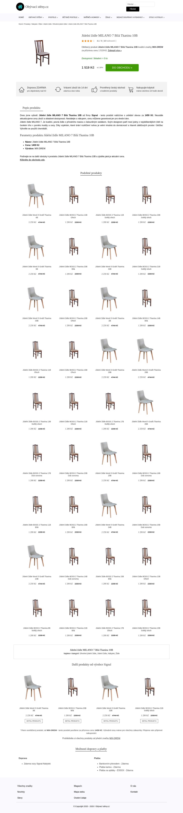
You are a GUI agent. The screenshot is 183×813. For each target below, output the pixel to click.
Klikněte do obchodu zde (32, 160)
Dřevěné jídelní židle (60, 24)
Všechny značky (25, 786)
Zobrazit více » (115, 50)
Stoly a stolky (156, 17)
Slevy (20, 798)
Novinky (21, 792)
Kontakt (134, 792)
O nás (133, 786)
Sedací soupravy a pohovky (130, 17)
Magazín (78, 786)
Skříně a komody (91, 17)
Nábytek (34, 24)
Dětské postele (69, 17)
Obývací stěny (35, 17)
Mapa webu (79, 792)
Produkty (27, 24)
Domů (21, 17)
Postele (52, 17)
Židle (107, 17)
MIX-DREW (157, 47)
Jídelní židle (47, 24)
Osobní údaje (80, 798)
